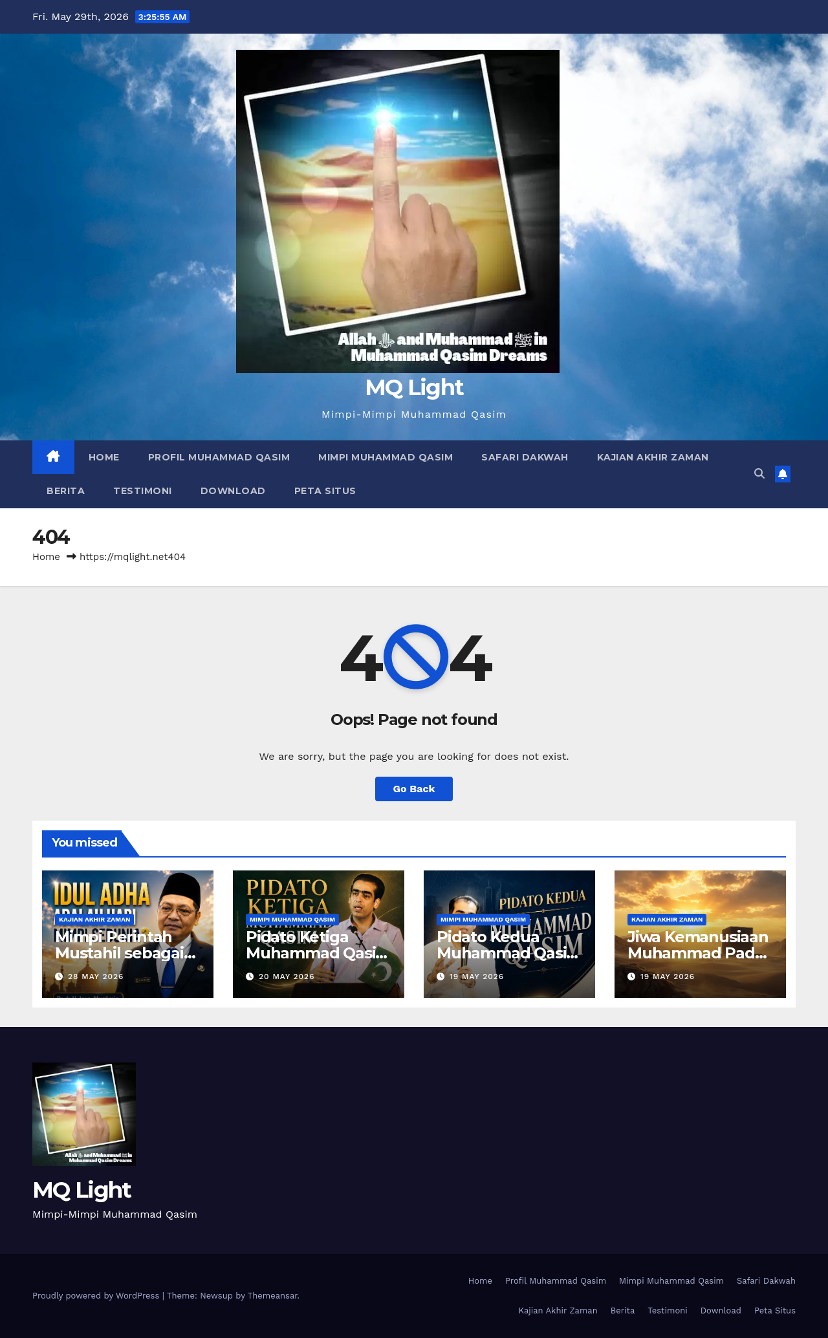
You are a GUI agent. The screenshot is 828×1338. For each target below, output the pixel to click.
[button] (759, 474)
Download (233, 491)
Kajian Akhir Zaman (653, 457)
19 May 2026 (477, 976)
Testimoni (142, 491)
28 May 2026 (96, 976)
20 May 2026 (287, 976)
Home (104, 457)
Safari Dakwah (525, 457)
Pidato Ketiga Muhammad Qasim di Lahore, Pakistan (318, 952)
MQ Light (414, 387)
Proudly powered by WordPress (97, 1295)
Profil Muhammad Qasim (219, 457)
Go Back (414, 788)
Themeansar (273, 1295)
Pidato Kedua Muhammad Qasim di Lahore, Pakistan (509, 952)
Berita (66, 491)
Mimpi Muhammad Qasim (385, 457)
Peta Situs (325, 491)
